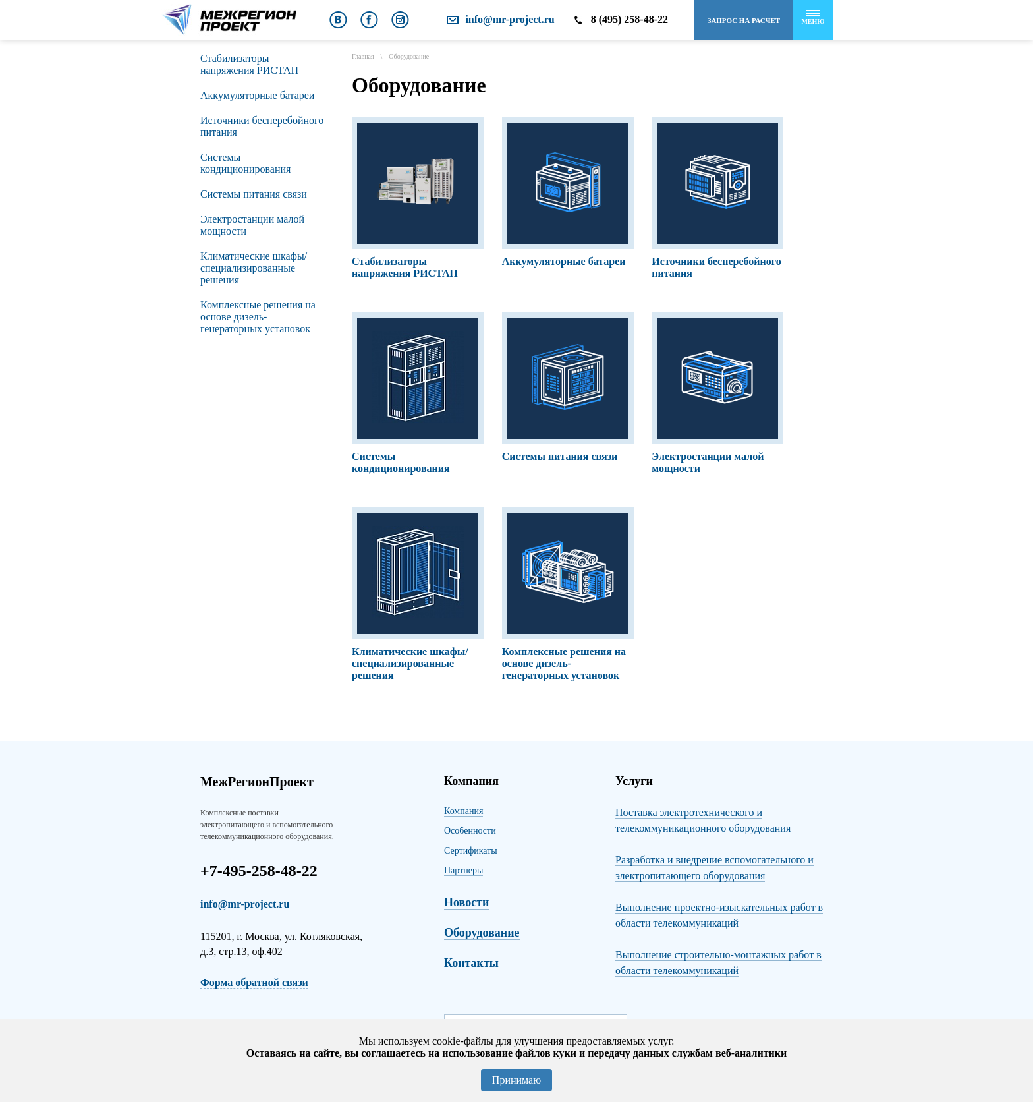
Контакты (471, 963)
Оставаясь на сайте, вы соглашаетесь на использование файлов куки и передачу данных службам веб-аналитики (516, 1052)
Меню (812, 17)
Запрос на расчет (744, 20)
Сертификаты (470, 851)
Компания (463, 811)
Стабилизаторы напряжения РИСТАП (249, 64)
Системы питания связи (253, 194)
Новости (466, 902)
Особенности (470, 831)
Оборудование (482, 932)
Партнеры (463, 870)
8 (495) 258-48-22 (629, 19)
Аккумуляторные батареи (257, 95)
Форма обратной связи (254, 982)
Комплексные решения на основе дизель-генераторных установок (258, 316)
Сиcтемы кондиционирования (245, 163)
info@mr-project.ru (509, 19)
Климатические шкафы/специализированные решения (253, 267)
